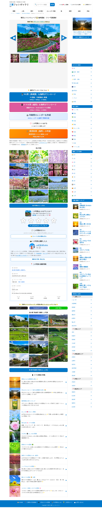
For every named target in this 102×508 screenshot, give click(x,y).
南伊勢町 (74, 368)
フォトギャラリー (19, 5)
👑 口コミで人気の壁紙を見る (38, 237)
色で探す (40, 11)
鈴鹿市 (73, 318)
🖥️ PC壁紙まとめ (56, 503)
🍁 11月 (74, 192)
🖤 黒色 (74, 139)
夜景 (70, 11)
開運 (14, 11)
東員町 (73, 307)
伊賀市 (73, 382)
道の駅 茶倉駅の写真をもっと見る (38, 370)
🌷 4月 (73, 166)
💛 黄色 (74, 124)
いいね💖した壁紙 (63, 4)
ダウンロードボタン (39, 21)
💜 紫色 (74, 135)
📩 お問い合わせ (78, 503)
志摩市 (73, 360)
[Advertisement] (38, 75)
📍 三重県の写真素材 (30, 503)
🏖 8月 (73, 180)
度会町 (73, 375)
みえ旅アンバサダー (22, 256)
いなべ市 (74, 300)
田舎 (88, 11)
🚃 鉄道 (74, 101)
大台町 (73, 343)
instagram (39, 254)
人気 (23, 11)
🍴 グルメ (74, 98)
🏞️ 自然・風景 (75, 72)
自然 (79, 11)
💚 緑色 (74, 117)
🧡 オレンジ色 (75, 128)
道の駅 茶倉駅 (26, 13)
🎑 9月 (73, 184)
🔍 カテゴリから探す (76, 4)
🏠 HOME (20, 503)
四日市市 (74, 325)
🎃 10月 (74, 188)
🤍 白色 (74, 143)
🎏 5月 (73, 169)
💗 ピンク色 (75, 109)
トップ (12, 13)
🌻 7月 (73, 177)
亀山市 (73, 322)
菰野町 (73, 311)
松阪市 (18, 13)
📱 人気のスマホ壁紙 (44, 503)
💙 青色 (74, 113)
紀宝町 (73, 406)
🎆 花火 (74, 86)
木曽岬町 (74, 303)
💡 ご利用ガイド (87, 4)
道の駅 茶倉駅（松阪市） (19, 270)
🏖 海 (73, 75)
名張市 (73, 385)
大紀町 (73, 350)
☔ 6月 (73, 173)
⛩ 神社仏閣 (75, 83)
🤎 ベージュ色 (75, 146)
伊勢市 (73, 357)
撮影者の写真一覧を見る (38, 260)
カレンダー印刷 (51, 11)
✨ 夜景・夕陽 (75, 79)
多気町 (73, 347)
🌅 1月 (73, 154)
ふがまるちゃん (43, 143)
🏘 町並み (74, 90)
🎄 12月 (74, 195)
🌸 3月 (73, 162)
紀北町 (73, 395)
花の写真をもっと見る (38, 206)
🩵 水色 (74, 120)
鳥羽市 (73, 364)
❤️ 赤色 (74, 132)
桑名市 (73, 314)
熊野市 (73, 403)
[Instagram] (40, 248)
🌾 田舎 (74, 94)
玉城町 (73, 372)
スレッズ (45, 254)
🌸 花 (73, 68)
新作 (32, 11)
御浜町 (73, 399)
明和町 (73, 339)
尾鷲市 (73, 392)
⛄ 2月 (73, 158)
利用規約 (23, 145)
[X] (37, 248)
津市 (73, 332)
